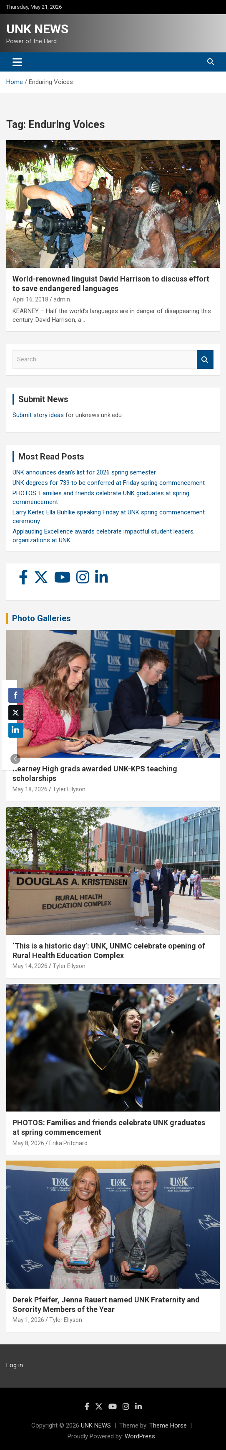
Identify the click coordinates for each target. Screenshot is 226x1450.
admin (61, 299)
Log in (14, 1365)
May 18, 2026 (30, 789)
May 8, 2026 (28, 1143)
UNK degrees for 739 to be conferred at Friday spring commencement (109, 483)
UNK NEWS (37, 29)
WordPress (140, 1436)
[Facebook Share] (15, 695)
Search (205, 359)
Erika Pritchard (68, 1143)
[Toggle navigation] (17, 62)
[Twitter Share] (15, 712)
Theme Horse (168, 1425)
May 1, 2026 (28, 1320)
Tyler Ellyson (69, 789)
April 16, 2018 (30, 299)
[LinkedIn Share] (15, 730)
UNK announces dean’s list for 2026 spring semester (84, 472)
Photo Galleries (41, 618)
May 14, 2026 (30, 966)
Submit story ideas (38, 415)
